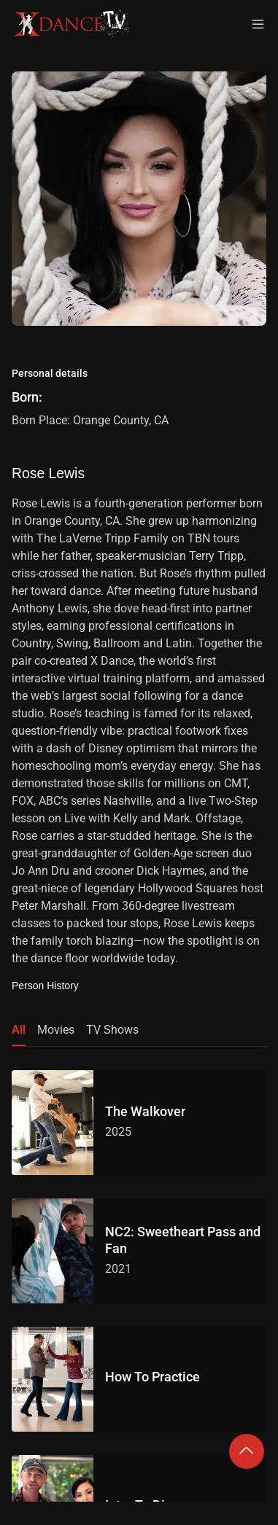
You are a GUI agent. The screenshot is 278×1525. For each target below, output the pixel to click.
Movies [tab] (55, 1030)
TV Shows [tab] (112, 1030)
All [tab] (19, 1030)
